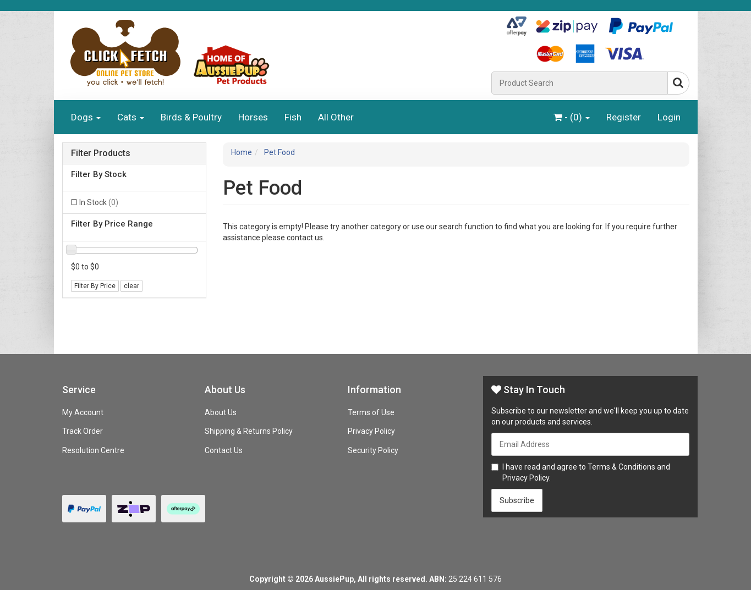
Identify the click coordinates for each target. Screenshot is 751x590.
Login (669, 117)
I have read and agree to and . (580, 472)
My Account (82, 412)
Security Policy (373, 450)
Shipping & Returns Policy (249, 431)
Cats (130, 117)
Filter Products (100, 153)
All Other (336, 117)
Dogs (86, 117)
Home (241, 152)
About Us (221, 412)
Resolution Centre (93, 450)
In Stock (98, 202)
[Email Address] (590, 444)
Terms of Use (371, 412)
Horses (253, 117)
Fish (293, 117)
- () (571, 117)
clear (131, 286)
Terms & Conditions (621, 466)
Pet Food (279, 152)
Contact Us (224, 450)
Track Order (82, 431)
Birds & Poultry (191, 117)
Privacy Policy (371, 431)
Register (623, 117)
